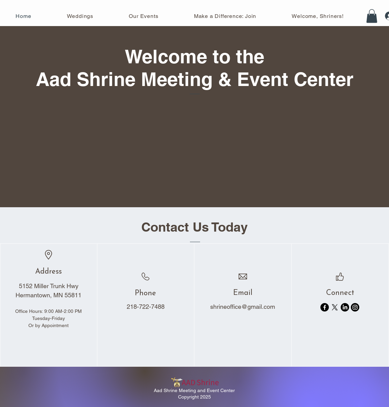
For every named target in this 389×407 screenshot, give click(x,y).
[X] (335, 307)
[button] (372, 16)
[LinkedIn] (345, 307)
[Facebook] (324, 307)
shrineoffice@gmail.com (242, 306)
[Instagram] (355, 307)
